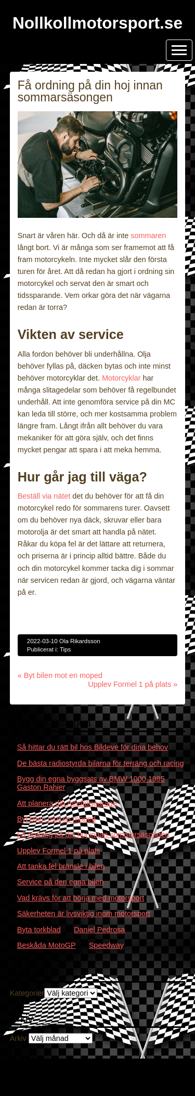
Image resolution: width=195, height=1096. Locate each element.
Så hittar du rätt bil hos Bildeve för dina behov (92, 747)
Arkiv (18, 1038)
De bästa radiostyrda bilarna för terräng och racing (100, 763)
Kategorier (27, 993)
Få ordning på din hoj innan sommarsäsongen (93, 834)
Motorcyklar (121, 378)
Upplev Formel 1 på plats (58, 850)
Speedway (106, 945)
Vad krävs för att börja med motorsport (80, 898)
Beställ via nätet (44, 496)
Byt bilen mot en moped (56, 819)
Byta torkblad (39, 929)
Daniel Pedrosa (99, 929)
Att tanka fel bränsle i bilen (61, 866)
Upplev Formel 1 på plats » (132, 684)
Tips (65, 649)
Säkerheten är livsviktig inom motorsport (83, 913)
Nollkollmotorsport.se (97, 23)
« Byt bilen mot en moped (60, 675)
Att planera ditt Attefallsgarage (67, 803)
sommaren (148, 235)
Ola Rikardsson (79, 641)
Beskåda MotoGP (46, 945)
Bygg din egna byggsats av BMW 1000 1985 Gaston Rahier (91, 783)
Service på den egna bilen (60, 882)
